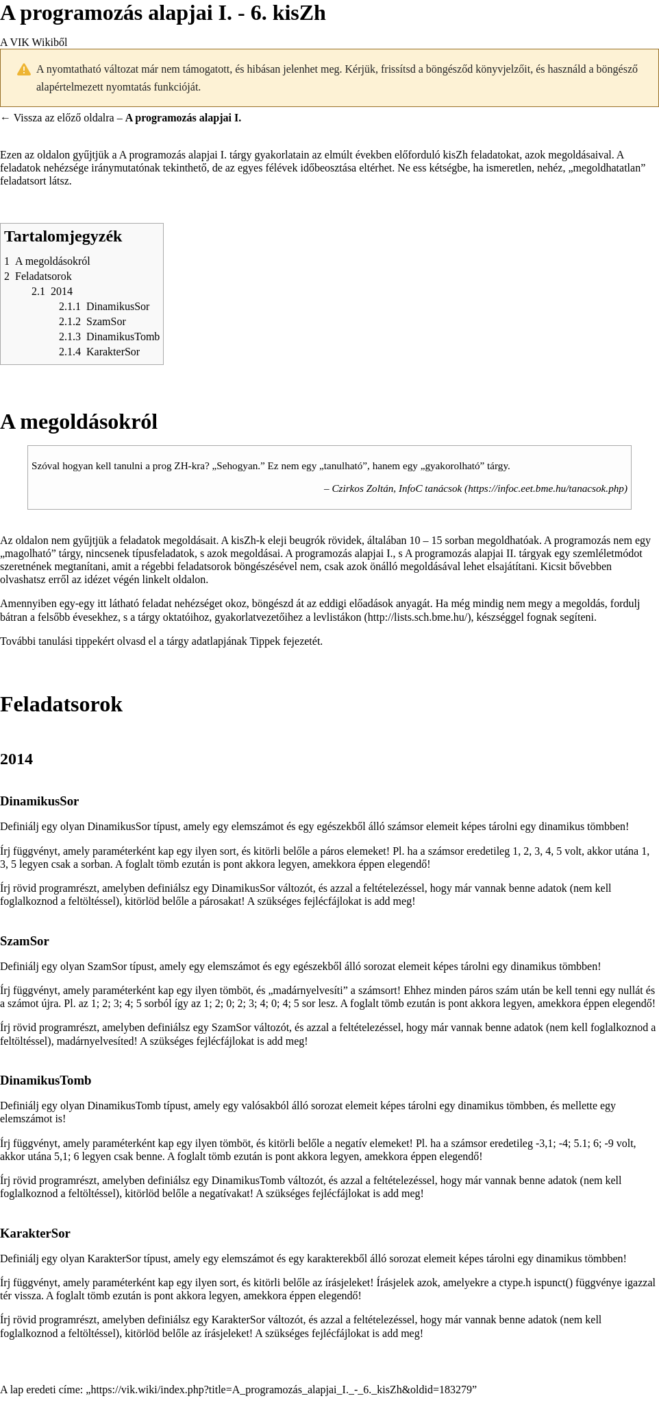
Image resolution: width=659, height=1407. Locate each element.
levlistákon (337, 617)
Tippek (264, 641)
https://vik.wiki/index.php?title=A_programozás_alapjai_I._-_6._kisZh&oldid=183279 (281, 1389)
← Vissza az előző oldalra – (120, 117)
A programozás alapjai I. (173, 155)
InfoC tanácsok (430, 488)
